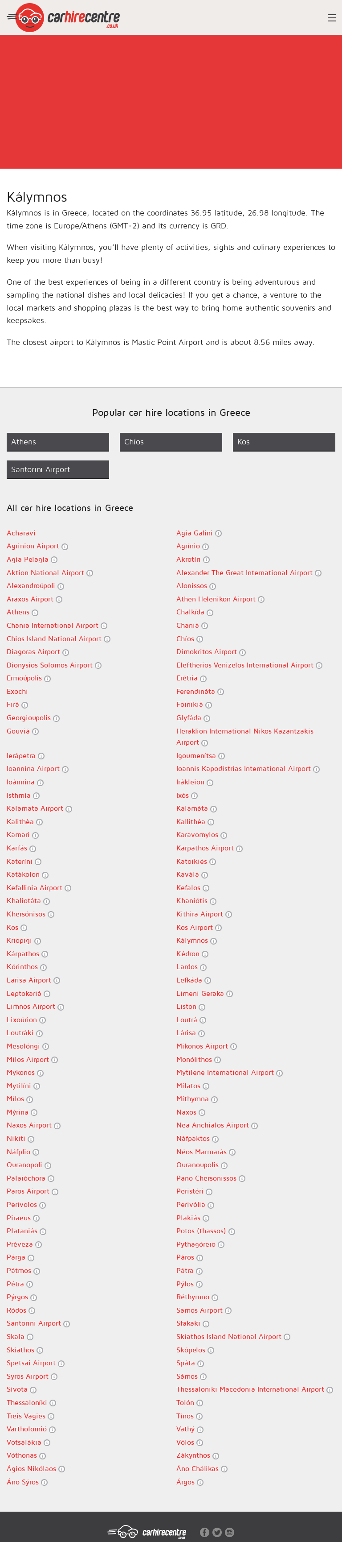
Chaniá (192, 625)
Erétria (191, 678)
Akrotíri (193, 559)
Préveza (24, 1244)
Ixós (187, 795)
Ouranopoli (29, 1165)
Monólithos (198, 1059)
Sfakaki (192, 1323)
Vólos (189, 1442)
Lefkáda (193, 980)
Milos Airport (32, 1059)
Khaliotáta (28, 900)
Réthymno (197, 1297)
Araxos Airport (34, 599)
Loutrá (191, 1020)
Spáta (190, 1363)
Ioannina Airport (38, 768)
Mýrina (22, 1112)
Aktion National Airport (50, 572)
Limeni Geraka (204, 993)
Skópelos (195, 1350)
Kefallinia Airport (39, 887)
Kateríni (24, 861)
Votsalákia (28, 1442)
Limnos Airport (35, 1006)
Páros (189, 1257)
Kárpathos (27, 953)
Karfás (21, 848)
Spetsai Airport (36, 1363)
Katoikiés (196, 861)
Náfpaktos (197, 1138)
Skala (20, 1336)
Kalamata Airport (39, 808)
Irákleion (194, 782)
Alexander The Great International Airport (249, 572)
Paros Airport (32, 1191)
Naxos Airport (34, 1125)
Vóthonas (26, 1455)
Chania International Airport (57, 625)
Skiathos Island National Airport (233, 1336)
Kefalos (192, 887)
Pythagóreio (200, 1244)
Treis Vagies (30, 1416)
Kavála (192, 874)
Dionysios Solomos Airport (54, 665)
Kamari (23, 834)
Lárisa (190, 1032)
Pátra (189, 1270)
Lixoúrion (26, 1020)
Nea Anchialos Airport (217, 1125)
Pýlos (189, 1284)
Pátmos (23, 1270)
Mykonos (25, 1072)
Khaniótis (196, 900)
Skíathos (25, 1350)
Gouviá (23, 731)
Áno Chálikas (202, 1468)
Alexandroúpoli (35, 585)
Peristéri (194, 1191)
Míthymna (197, 1098)
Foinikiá (194, 704)
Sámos (191, 1376)
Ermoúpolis (29, 678)
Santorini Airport (38, 1323)
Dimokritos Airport (211, 651)
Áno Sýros (27, 1482)
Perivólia (195, 1204)
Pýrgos (22, 1297)
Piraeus (23, 1218)
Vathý (190, 1429)
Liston (190, 1006)
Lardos (191, 966)
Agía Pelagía (32, 559)
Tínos (189, 1416)
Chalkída (194, 612)
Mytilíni (23, 1086)
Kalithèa (25, 821)
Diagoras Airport (38, 651)
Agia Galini (199, 533)
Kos (17, 927)
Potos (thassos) (205, 1231)
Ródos (21, 1310)
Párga (20, 1257)
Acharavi (21, 533)
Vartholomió (31, 1429)
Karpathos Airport (209, 848)
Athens (22, 612)
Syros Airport (32, 1376)
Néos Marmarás (206, 1152)
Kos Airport (199, 927)
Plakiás (192, 1218)
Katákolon (28, 874)
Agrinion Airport (37, 546)
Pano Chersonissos (210, 1178)
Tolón (189, 1402)
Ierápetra (26, 755)
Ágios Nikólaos (36, 1468)
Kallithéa (195, 821)
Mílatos (192, 1086)
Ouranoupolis (202, 1165)
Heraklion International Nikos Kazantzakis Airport (245, 736)
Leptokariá (28, 993)
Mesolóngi (28, 1046)
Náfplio (23, 1152)
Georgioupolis (33, 717)
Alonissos (196, 585)
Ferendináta (200, 691)
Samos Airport (204, 1310)
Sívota (22, 1389)
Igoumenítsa (200, 755)
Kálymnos (196, 940)
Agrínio (192, 546)
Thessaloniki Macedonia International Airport (254, 1389)
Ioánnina (25, 782)
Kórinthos (27, 966)
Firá (17, 704)
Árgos (190, 1482)
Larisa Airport (33, 980)
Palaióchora (30, 1178)
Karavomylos (201, 834)
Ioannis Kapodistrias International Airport (248, 768)
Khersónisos (30, 914)
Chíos (189, 638)
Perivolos (26, 1204)
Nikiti (20, 1138)
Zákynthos (197, 1455)
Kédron (192, 953)
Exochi (17, 691)
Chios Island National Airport (58, 638)
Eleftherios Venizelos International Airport (249, 665)
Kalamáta (196, 808)
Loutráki (25, 1032)
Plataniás (26, 1231)
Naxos (190, 1112)
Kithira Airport (204, 914)
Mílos (20, 1098)
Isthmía (23, 795)
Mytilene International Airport (229, 1072)
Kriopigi (24, 940)
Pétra (20, 1284)
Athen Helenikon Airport (220, 599)
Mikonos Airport (206, 1046)
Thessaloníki (31, 1402)
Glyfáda (193, 717)
